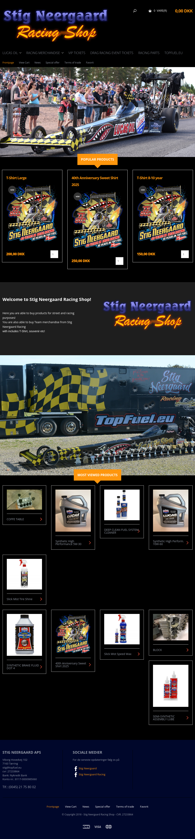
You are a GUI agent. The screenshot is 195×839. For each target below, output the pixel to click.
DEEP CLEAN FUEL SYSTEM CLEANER (121, 531)
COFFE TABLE (15, 519)
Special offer (52, 62)
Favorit (90, 62)
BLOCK (157, 650)
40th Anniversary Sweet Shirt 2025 (70, 665)
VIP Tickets (76, 53)
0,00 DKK (183, 11)
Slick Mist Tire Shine (20, 599)
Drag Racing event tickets (111, 53)
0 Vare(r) (160, 10)
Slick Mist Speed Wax (117, 654)
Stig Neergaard (85, 769)
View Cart (24, 62)
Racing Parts (149, 53)
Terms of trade (72, 62)
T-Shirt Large (16, 177)
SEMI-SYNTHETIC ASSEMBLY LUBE (164, 718)
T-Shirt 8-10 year (149, 177)
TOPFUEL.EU (173, 53)
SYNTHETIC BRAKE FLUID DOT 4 (23, 667)
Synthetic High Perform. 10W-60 (168, 542)
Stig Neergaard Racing (89, 775)
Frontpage (8, 62)
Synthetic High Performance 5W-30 (68, 542)
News (37, 62)
